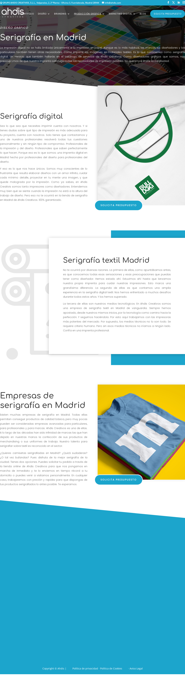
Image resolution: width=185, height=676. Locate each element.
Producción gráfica (87, 14)
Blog (143, 14)
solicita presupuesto (118, 205)
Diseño (42, 14)
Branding (60, 14)
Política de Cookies (111, 668)
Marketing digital (120, 14)
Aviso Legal (136, 668)
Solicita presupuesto (167, 13)
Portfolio (27, 14)
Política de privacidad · (86, 668)
